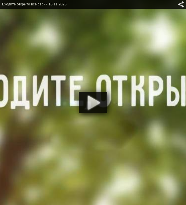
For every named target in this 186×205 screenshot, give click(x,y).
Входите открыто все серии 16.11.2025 (34, 4)
